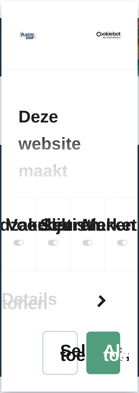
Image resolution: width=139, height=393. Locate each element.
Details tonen (29, 301)
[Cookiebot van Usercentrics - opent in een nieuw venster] (105, 35)
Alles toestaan (112, 353)
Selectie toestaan (68, 353)
